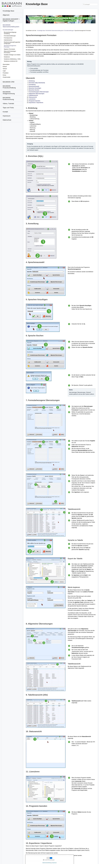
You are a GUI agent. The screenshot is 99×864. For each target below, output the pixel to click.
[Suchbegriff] (90, 4)
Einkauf (5, 66)
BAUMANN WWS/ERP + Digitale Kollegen (11, 20)
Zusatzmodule (6, 77)
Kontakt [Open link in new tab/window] (5, 112)
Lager (4, 70)
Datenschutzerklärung (46, 862)
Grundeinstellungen (8, 29)
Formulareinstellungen (10, 35)
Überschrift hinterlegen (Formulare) (10, 52)
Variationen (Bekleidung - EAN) (12, 59)
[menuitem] (11, 11)
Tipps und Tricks (8, 107)
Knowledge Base (41, 30)
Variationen (7, 57)
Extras (4, 75)
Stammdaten (6, 64)
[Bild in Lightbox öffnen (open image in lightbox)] (42, 176)
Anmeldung (32, 84)
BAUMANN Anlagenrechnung (9, 92)
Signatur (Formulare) (9, 49)
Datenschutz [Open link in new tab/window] (7, 120)
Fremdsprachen (8, 38)
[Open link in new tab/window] (61, 19)
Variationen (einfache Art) (10, 61)
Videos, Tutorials (8, 103)
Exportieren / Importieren (36, 102)
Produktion (5, 73)
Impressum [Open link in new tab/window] (6, 116)
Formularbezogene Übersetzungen (39, 91)
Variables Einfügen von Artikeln (12, 54)
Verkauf (5, 68)
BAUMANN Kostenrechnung (8, 98)
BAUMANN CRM (8, 82)
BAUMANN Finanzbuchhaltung (9, 87)
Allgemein (6, 15)
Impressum (54, 862)
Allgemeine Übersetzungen (36, 93)
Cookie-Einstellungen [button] (49, 860)
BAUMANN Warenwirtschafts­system (11, 26)
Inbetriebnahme (8, 40)
